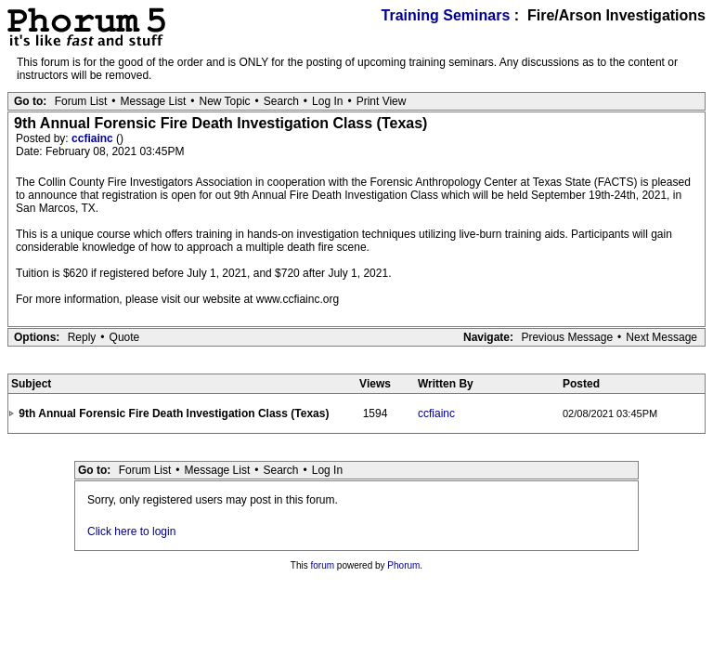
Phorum (403, 565)
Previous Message (567, 337)
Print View (381, 101)
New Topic (224, 101)
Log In (327, 101)
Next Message (661, 337)
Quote (125, 337)
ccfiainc (93, 138)
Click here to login (131, 531)
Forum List (81, 101)
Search (281, 101)
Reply (82, 337)
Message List (154, 101)
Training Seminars (446, 15)
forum (323, 565)
